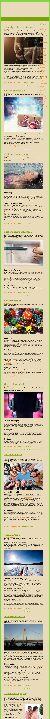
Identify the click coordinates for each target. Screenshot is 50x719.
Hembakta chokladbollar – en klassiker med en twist (43, 71)
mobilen (11, 426)
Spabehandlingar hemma (18, 232)
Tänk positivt (5, 20)
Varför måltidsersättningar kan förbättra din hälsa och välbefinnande (43, 55)
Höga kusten (40, 666)
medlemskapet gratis (21, 507)
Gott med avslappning (16, 154)
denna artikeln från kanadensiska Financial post (16, 373)
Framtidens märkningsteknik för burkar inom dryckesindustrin (43, 36)
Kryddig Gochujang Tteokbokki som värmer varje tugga (43, 29)
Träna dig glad (12, 535)
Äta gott (8, 18)
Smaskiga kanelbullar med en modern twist (43, 76)
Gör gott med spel (13, 300)
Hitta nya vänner (13, 454)
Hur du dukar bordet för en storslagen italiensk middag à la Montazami (43, 82)
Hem (3, 18)
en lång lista (8, 363)
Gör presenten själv (14, 90)
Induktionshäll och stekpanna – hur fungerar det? (43, 94)
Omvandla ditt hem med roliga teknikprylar (43, 61)
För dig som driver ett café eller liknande (43, 66)
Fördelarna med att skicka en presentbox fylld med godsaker (43, 42)
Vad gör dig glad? (27, 18)
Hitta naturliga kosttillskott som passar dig (43, 103)
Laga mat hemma (43, 100)
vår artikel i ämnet (35, 547)
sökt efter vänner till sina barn (20, 517)
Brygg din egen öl (43, 106)
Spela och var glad (14, 384)
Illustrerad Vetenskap (9, 541)
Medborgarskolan (28, 497)
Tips (20, 20)
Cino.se (23, 345)
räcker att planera (20, 652)
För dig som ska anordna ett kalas (43, 97)
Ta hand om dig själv (15, 693)
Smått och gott (13, 20)
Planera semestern (14, 616)
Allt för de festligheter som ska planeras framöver (43, 88)
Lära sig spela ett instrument (19, 27)
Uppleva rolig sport (16, 18)
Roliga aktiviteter (37, 18)
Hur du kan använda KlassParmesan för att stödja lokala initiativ (43, 48)
